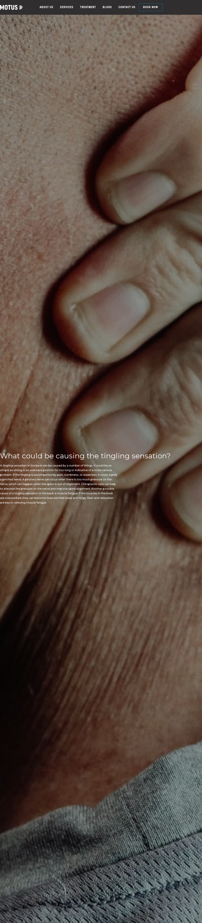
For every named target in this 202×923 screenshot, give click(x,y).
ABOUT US (46, 7)
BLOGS (107, 7)
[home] (11, 7)
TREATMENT (88, 7)
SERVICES (66, 7)
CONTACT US (127, 7)
